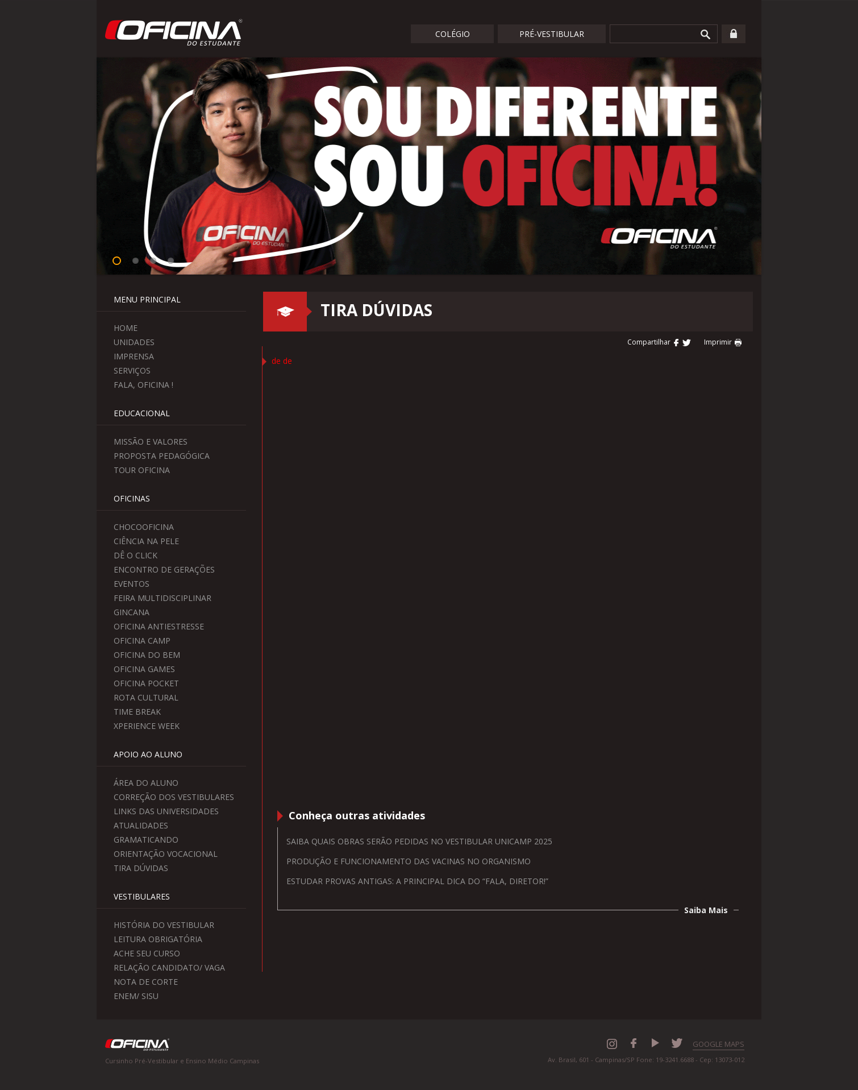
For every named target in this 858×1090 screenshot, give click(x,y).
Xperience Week (147, 725)
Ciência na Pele (146, 541)
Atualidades (141, 825)
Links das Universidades (166, 811)
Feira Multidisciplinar (162, 597)
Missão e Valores (151, 441)
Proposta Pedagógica (162, 455)
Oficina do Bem (147, 654)
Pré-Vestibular (551, 33)
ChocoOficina (144, 526)
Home (126, 327)
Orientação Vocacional (166, 853)
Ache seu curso (147, 953)
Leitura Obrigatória (158, 939)
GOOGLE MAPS (718, 1044)
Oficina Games (144, 669)
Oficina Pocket (146, 683)
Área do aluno (146, 782)
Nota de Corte (146, 981)
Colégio (452, 33)
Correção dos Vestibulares (174, 796)
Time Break (137, 711)
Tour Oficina (142, 470)
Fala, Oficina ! (143, 384)
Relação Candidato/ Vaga (169, 967)
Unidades (134, 342)
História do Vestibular (164, 924)
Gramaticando (146, 839)
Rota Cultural (146, 697)
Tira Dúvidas (141, 868)
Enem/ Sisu (136, 995)
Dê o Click (135, 555)
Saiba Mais (706, 910)
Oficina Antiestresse (159, 626)
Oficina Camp (142, 640)
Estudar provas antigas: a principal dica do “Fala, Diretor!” (417, 881)
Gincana (131, 612)
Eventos (131, 583)
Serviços (132, 370)
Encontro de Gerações (164, 569)
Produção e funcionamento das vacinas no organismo (408, 861)
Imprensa (134, 356)
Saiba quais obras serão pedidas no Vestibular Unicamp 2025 (419, 841)
